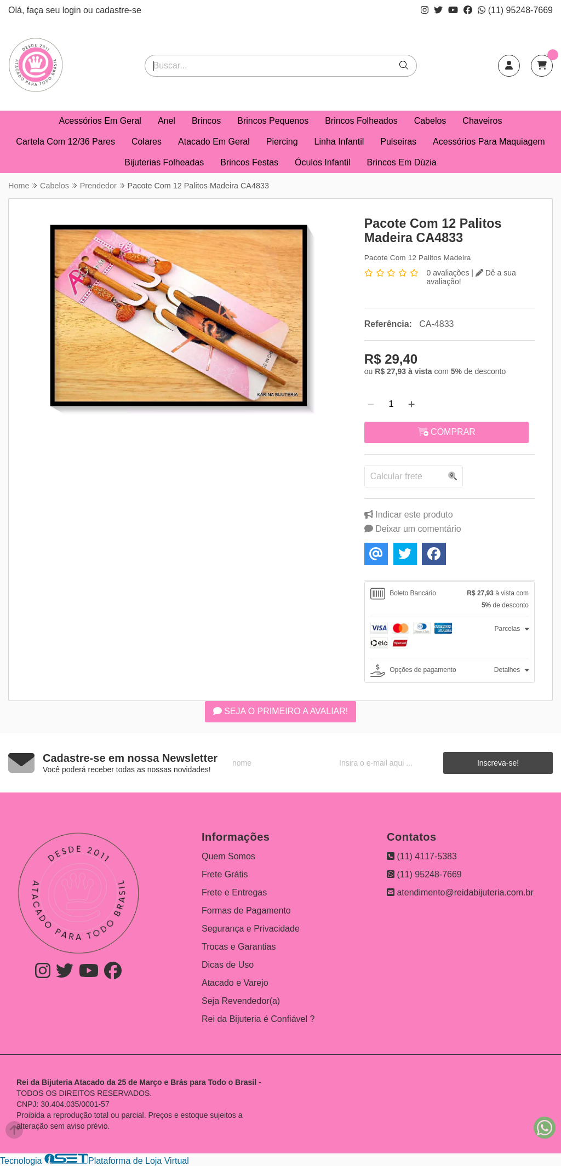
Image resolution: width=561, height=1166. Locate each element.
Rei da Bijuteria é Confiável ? (258, 1019)
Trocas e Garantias (239, 946)
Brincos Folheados (361, 120)
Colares (146, 141)
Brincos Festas (249, 162)
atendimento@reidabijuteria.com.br (460, 892)
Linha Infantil (339, 141)
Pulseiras (398, 141)
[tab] (449, 599)
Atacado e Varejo (235, 982)
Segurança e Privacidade (251, 928)
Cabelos (430, 120)
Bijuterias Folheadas (164, 162)
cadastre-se (118, 10)
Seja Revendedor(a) (241, 1001)
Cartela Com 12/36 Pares (65, 141)
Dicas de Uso (228, 964)
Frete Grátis (225, 874)
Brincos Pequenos (272, 120)
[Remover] (370, 404)
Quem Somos (228, 856)
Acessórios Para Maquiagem (489, 141)
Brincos (206, 120)
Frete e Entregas (234, 892)
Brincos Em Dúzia (402, 162)
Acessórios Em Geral (100, 120)
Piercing (282, 141)
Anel (166, 120)
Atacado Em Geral (214, 141)
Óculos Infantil (322, 162)
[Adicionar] (411, 404)
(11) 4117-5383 (422, 856)
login (72, 10)
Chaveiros (482, 120)
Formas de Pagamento (246, 910)
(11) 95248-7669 (515, 10)
